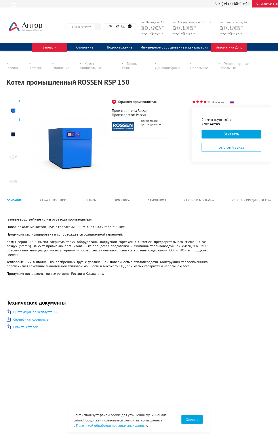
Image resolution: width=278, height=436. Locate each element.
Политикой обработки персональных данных (111, 425)
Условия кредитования (251, 200)
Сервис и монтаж (199, 200)
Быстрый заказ (231, 147)
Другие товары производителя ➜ (151, 122)
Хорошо (192, 419)
